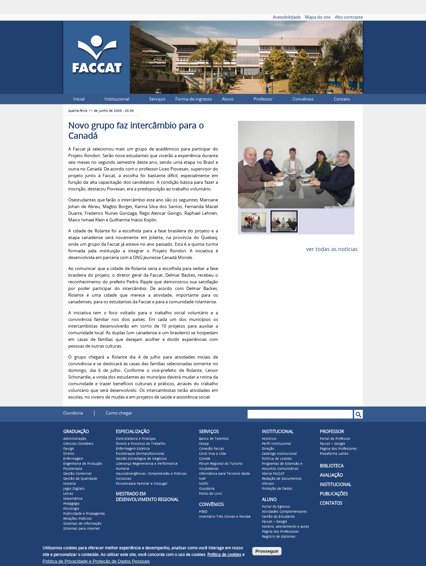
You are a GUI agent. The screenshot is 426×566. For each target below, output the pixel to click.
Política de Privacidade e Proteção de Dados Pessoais (96, 561)
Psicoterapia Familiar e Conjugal (141, 484)
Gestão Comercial (77, 474)
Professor (263, 99)
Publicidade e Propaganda (84, 514)
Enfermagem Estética (133, 449)
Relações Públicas (77, 519)
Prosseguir (267, 551)
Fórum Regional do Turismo (221, 464)
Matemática (73, 499)
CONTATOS (331, 503)
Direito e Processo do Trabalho (140, 444)
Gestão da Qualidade (80, 479)
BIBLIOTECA (331, 465)
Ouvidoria (73, 413)
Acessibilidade (287, 17)
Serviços (157, 99)
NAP (202, 479)
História (69, 484)
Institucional (117, 99)
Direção (268, 449)
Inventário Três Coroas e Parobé (225, 517)
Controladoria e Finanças (136, 439)
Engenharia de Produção (82, 464)
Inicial (79, 99)
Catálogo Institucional (279, 454)
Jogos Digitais (74, 489)
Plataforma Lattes (334, 454)
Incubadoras (209, 469)
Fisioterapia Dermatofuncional (140, 454)
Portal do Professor (335, 439)
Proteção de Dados (277, 489)
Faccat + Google (274, 522)
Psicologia (71, 509)
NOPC (203, 484)
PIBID (203, 512)
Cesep (204, 444)
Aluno (228, 99)
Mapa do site (317, 17)
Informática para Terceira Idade (224, 474)
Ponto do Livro (210, 494)
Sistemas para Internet (81, 529)
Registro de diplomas (279, 537)
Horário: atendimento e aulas (285, 527)
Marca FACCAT (273, 474)
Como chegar (119, 413)
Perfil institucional (276, 444)
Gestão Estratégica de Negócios (141, 459)
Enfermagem (73, 459)
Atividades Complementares (284, 512)
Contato (342, 99)
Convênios (303, 99)
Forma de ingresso (193, 99)
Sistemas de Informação (82, 524)
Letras (68, 494)
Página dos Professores (280, 532)
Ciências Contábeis (78, 444)
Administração (74, 439)
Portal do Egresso (276, 507)
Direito (68, 454)
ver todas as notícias (332, 249)
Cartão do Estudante (278, 517)
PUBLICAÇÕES (334, 493)
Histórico (269, 439)
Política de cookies (277, 459)
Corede (204, 459)
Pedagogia (71, 504)
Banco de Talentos (214, 439)
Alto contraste (349, 17)
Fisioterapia (72, 469)
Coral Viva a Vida (212, 454)
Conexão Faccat (211, 449)
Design (68, 449)
